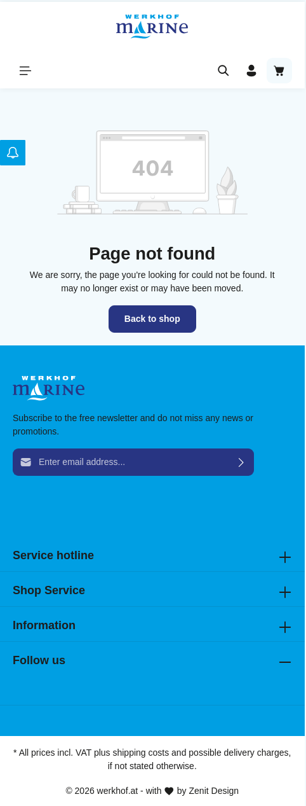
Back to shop (152, 319)
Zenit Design (214, 791)
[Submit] (241, 462)
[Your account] (251, 70)
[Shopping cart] (279, 70)
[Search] (223, 70)
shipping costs (140, 752)
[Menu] (25, 70)
